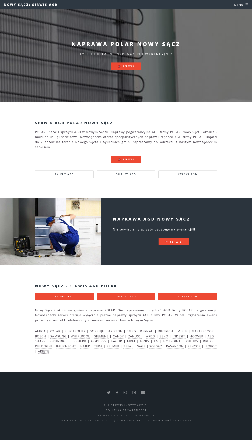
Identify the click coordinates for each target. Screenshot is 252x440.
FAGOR (116, 341)
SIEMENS (101, 336)
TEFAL (128, 346)
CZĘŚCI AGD (187, 174)
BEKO (163, 336)
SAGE (141, 346)
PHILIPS (192, 341)
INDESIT (179, 336)
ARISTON (115, 331)
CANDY (118, 336)
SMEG (131, 331)
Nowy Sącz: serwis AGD (31, 4)
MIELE (182, 331)
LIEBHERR (78, 341)
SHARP (40, 341)
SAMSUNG (58, 336)
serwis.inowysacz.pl (129, 405)
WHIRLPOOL (80, 336)
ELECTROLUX (75, 331)
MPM (131, 341)
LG (156, 341)
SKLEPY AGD (64, 174)
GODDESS (98, 341)
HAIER (85, 346)
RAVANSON (175, 346)
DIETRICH (165, 331)
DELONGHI (43, 346)
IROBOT (211, 346)
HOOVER (196, 336)
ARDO (150, 336)
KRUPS (208, 341)
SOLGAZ (155, 346)
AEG (211, 336)
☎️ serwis (126, 66)
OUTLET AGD (126, 174)
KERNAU (146, 331)
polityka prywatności (126, 410)
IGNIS (144, 341)
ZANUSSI (135, 336)
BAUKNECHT (66, 346)
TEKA (98, 346)
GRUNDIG (57, 341)
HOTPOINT (172, 341)
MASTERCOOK (203, 331)
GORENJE (97, 331)
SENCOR (194, 346)
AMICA (40, 331)
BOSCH (40, 336)
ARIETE (43, 351)
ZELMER (113, 346)
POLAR (55, 331)
